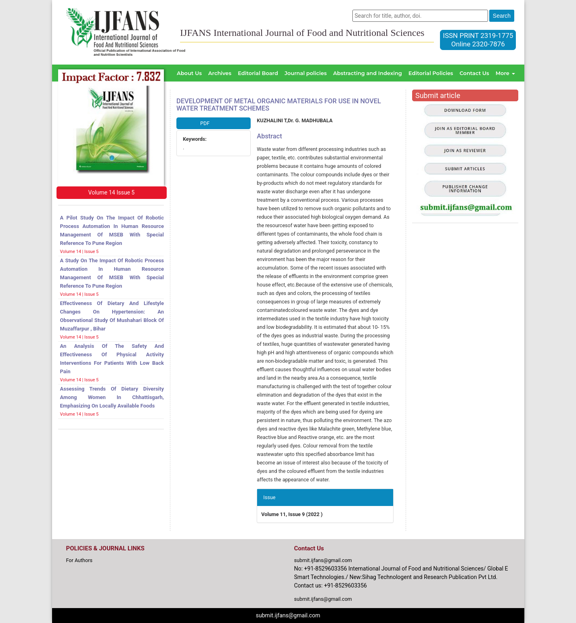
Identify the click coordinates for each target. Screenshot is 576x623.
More (505, 73)
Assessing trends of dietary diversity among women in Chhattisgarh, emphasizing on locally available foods (112, 397)
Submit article (437, 95)
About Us (189, 73)
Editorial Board (258, 73)
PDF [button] (204, 123)
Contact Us (474, 73)
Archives (219, 73)
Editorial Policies (430, 73)
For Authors (79, 560)
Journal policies (306, 73)
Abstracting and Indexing (367, 73)
